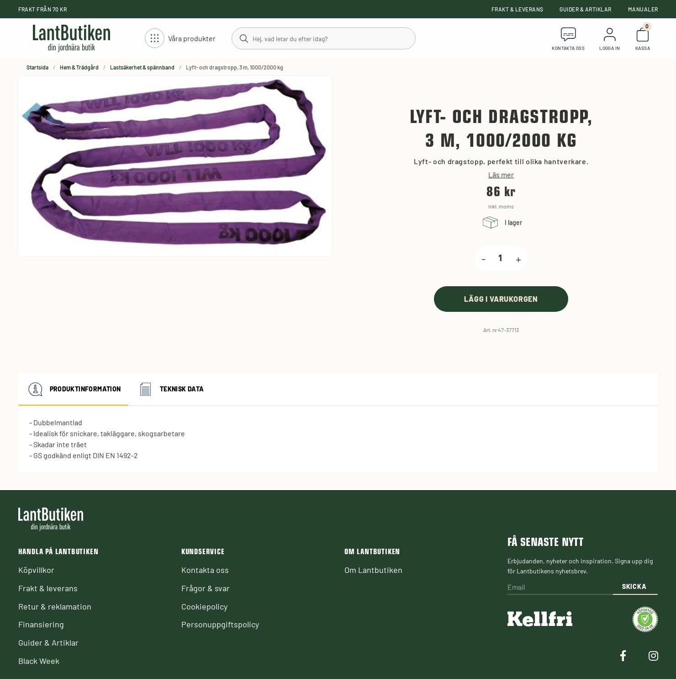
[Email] (560, 588)
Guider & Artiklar (585, 9)
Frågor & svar (205, 588)
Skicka (634, 586)
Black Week (38, 661)
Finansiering (41, 624)
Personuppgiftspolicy (220, 624)
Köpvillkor (36, 570)
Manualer (643, 9)
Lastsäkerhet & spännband (142, 67)
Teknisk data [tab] (169, 389)
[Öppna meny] (180, 38)
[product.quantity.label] (501, 258)
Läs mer (501, 174)
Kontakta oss (205, 570)
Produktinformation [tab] (73, 389)
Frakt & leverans (517, 9)
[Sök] (323, 37)
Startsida (37, 67)
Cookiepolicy (204, 606)
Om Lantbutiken (373, 570)
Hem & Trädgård (79, 67)
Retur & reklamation (54, 606)
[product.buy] (501, 298)
